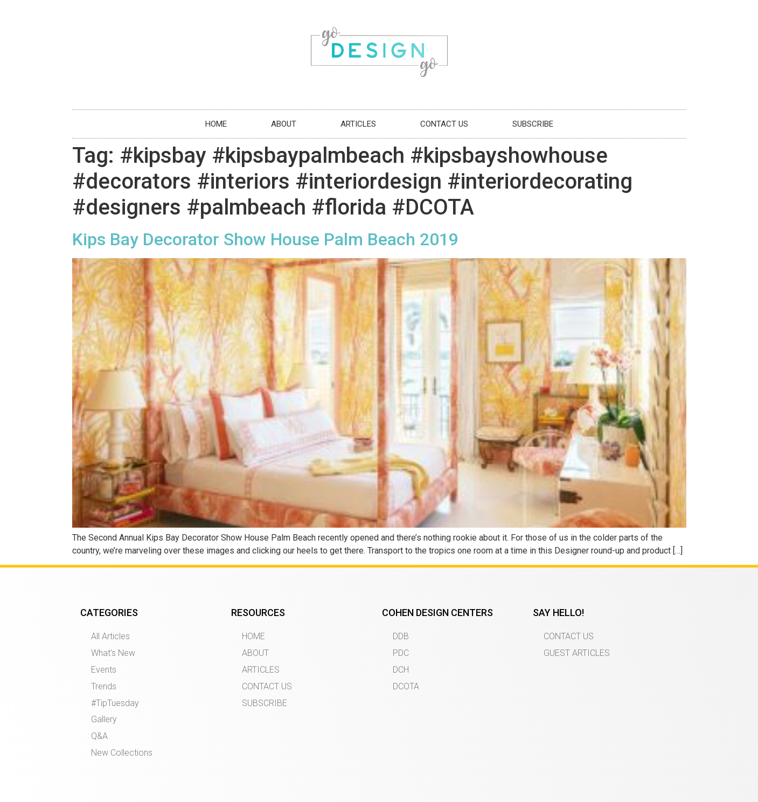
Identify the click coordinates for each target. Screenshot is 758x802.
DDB (401, 636)
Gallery (104, 719)
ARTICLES (358, 124)
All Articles (110, 636)
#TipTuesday (115, 703)
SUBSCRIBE (532, 124)
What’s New (113, 653)
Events (103, 670)
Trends (103, 686)
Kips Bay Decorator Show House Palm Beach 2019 (265, 239)
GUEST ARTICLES (577, 653)
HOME (216, 124)
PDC (401, 653)
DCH (401, 670)
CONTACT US (444, 124)
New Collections (121, 753)
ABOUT (283, 124)
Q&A (99, 736)
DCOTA (406, 686)
